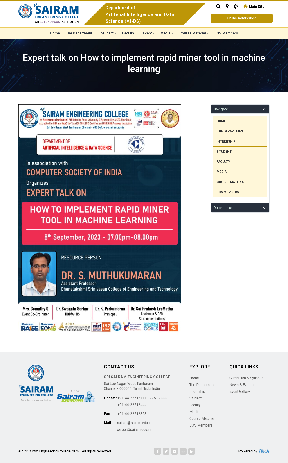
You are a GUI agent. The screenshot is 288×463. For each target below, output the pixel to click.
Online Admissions (242, 18)
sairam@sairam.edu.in (134, 423)
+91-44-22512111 (131, 398)
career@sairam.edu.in (134, 429)
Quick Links (222, 208)
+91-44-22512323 (131, 414)
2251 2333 (158, 398)
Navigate (220, 109)
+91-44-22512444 (131, 405)
